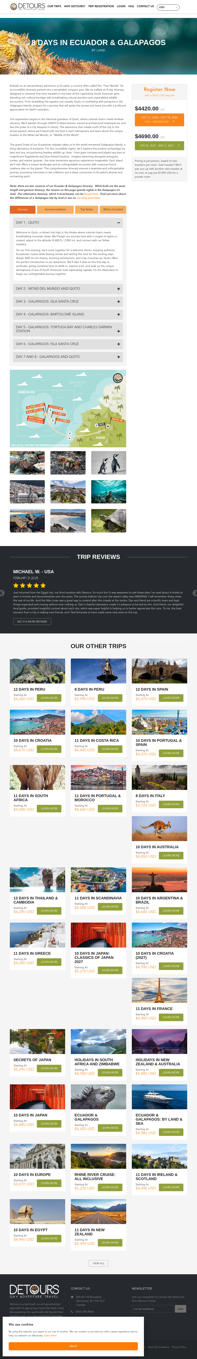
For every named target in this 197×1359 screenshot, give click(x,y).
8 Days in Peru (89, 689)
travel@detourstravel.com (91, 1318)
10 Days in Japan (30, 1115)
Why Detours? (72, 6)
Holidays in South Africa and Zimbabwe (97, 1062)
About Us (140, 1347)
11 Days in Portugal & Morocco (98, 798)
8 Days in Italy (150, 796)
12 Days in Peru (29, 689)
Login (119, 6)
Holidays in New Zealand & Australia (158, 1062)
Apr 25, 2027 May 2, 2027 (159, 145)
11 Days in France (154, 1008)
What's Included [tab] (113, 209)
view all (98, 1263)
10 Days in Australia (157, 847)
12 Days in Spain (152, 689)
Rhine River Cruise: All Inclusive (95, 1176)
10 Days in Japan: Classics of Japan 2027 (94, 957)
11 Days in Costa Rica (97, 740)
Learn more (16, 1334)
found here (91, 194)
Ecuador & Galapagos (87, 1117)
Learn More (49, 698)
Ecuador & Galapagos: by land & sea (159, 1119)
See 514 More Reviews (33, 621)
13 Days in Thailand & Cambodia (36, 900)
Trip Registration (99, 6)
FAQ (129, 6)
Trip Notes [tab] (86, 209)
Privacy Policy (179, 1347)
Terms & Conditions (158, 1347)
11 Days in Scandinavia (98, 898)
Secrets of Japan (32, 1060)
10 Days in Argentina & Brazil (159, 900)
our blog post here (88, 198)
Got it (39, 1345)
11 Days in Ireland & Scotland (157, 1176)
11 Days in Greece (32, 953)
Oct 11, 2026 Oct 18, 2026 (159, 119)
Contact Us (143, 6)
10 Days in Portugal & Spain (159, 742)
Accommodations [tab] (55, 209)
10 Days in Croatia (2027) (155, 955)
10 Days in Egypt (31, 1230)
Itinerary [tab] (23, 209)
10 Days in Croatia (33, 740)
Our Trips (52, 6)
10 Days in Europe (32, 1174)
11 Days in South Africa (31, 798)
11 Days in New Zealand (90, 1232)
